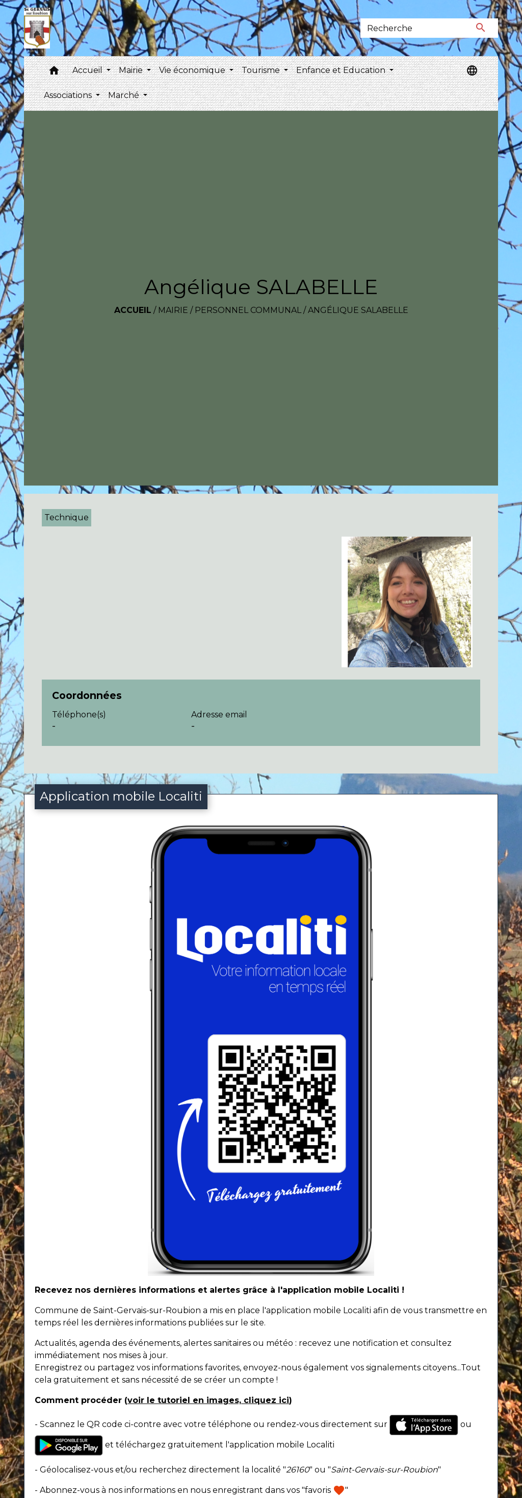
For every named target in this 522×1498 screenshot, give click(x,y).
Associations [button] (69, 95)
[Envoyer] (481, 28)
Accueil (132, 310)
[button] (54, 72)
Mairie (173, 310)
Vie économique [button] (193, 70)
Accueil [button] (88, 70)
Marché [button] (124, 95)
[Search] (412, 28)
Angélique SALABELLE (358, 310)
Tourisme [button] (262, 70)
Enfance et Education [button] (341, 70)
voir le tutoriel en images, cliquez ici (208, 1400)
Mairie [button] (132, 70)
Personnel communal (248, 310)
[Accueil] (37, 28)
